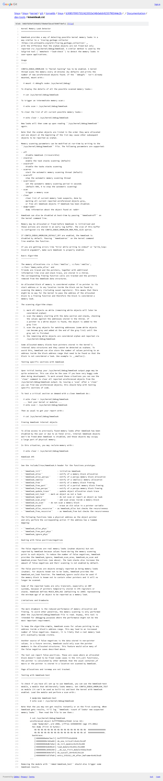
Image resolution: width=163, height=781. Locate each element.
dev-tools (19, 17)
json (158, 776)
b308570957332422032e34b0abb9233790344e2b (94, 13)
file (70, 24)
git (41, 13)
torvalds (50, 13)
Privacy (24, 776)
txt (151, 776)
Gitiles (16, 776)
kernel (34, 13)
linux (17, 13)
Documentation (136, 13)
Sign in (157, 4)
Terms (32, 776)
